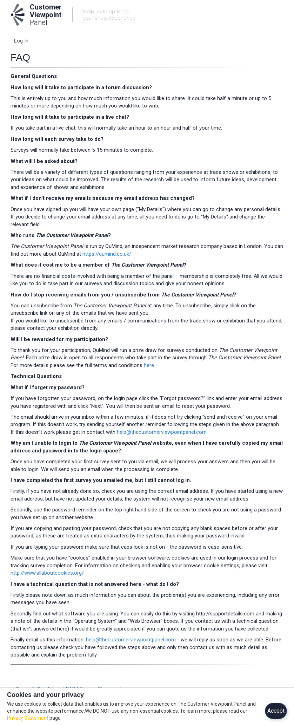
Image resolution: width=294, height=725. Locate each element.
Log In (21, 41)
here (149, 365)
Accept (276, 710)
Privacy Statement (27, 718)
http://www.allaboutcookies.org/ (47, 573)
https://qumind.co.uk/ (106, 254)
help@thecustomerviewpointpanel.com (162, 432)
